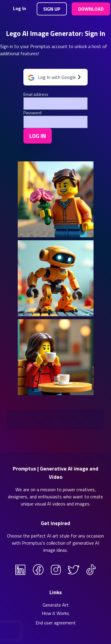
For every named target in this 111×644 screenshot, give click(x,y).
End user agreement (56, 622)
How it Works (55, 613)
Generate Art (56, 604)
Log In (19, 8)
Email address (35, 94)
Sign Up (51, 8)
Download (91, 8)
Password (32, 113)
